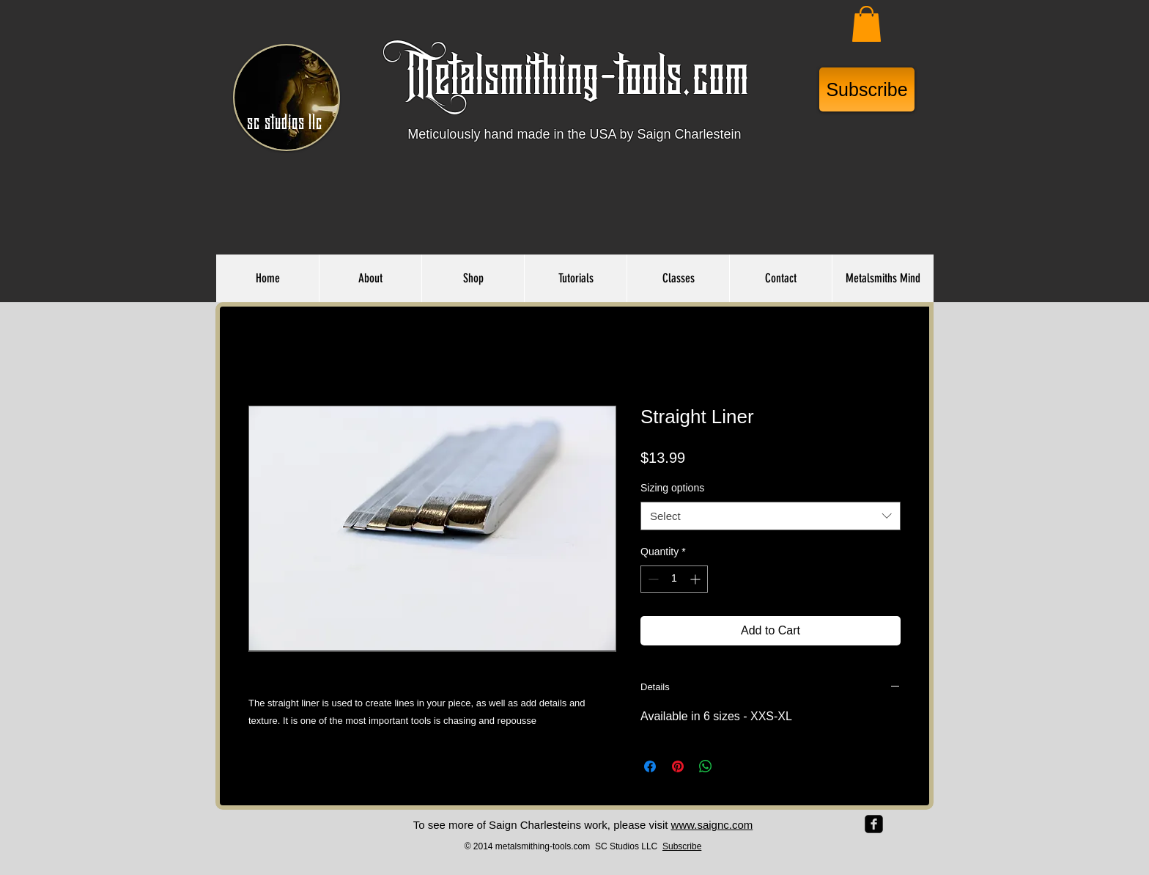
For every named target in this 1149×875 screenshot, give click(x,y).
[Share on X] (733, 766)
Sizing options (672, 488)
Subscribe (681, 846)
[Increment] (696, 579)
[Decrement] (652, 579)
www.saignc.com (712, 825)
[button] (866, 24)
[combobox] (770, 516)
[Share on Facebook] (650, 766)
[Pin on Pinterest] (678, 766)
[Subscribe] (867, 89)
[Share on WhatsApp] (705, 766)
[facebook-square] (874, 824)
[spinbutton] (674, 579)
